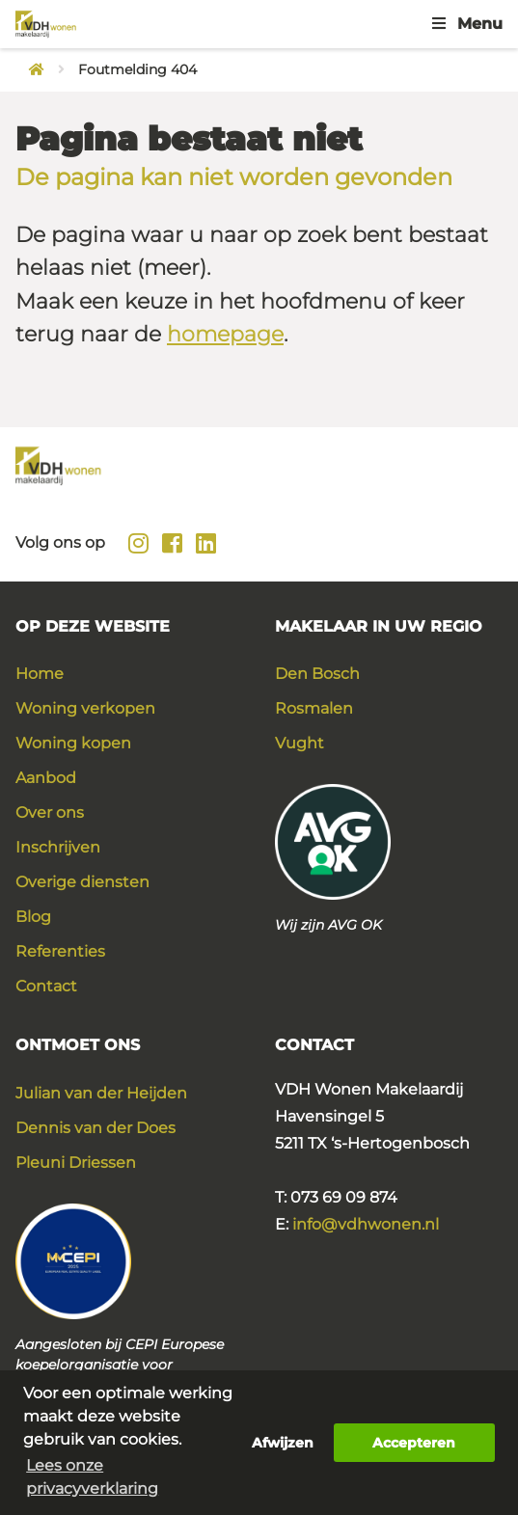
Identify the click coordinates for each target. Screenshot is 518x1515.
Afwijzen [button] (283, 1442)
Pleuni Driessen (75, 1162)
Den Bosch (317, 673)
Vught (299, 743)
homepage (225, 334)
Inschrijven (57, 847)
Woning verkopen (85, 708)
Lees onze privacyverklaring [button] (92, 1477)
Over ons (49, 812)
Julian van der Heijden (101, 1093)
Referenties (60, 951)
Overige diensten (82, 882)
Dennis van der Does (95, 1128)
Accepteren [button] (413, 1442)
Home (39, 673)
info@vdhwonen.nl (365, 1224)
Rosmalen (314, 708)
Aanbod (45, 778)
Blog (33, 916)
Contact (46, 986)
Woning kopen (73, 743)
